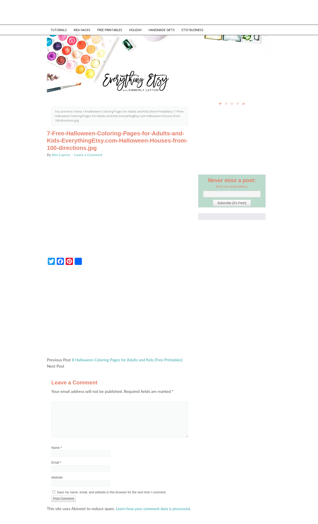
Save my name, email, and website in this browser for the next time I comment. (112, 491)
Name (56, 447)
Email (56, 462)
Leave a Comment (88, 154)
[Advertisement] (120, 312)
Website (57, 476)
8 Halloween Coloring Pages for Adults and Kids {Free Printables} (129, 359)
